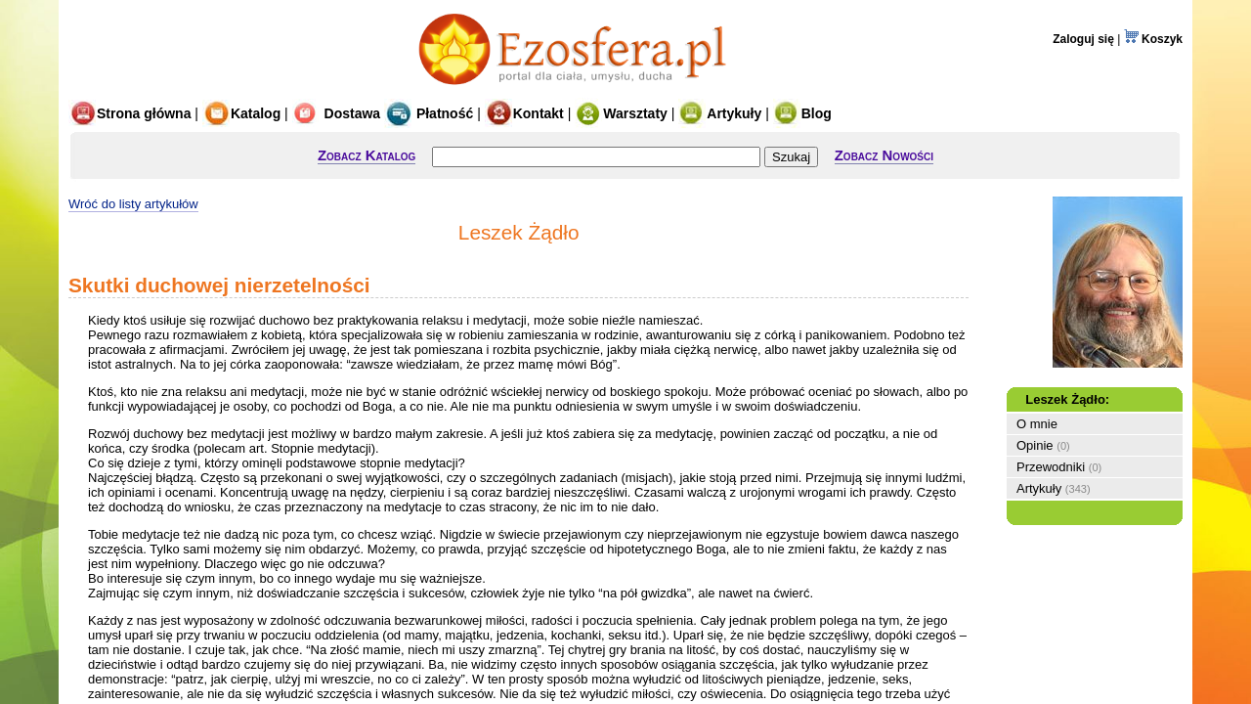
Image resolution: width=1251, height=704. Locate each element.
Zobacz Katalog (366, 155)
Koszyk (1153, 39)
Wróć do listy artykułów (133, 204)
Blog (802, 113)
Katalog (241, 113)
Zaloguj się (1083, 39)
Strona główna (129, 113)
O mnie (1036, 424)
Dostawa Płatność (383, 113)
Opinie (1035, 445)
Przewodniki (1050, 467)
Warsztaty (621, 113)
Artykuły (719, 113)
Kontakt (524, 113)
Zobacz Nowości (884, 155)
